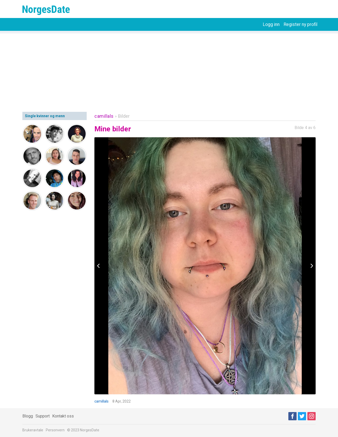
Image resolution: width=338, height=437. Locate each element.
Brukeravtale (32, 430)
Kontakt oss (63, 416)
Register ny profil (300, 24)
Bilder (124, 116)
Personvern (55, 430)
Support (42, 416)
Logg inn (271, 24)
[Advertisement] (169, 69)
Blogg (27, 416)
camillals (104, 116)
